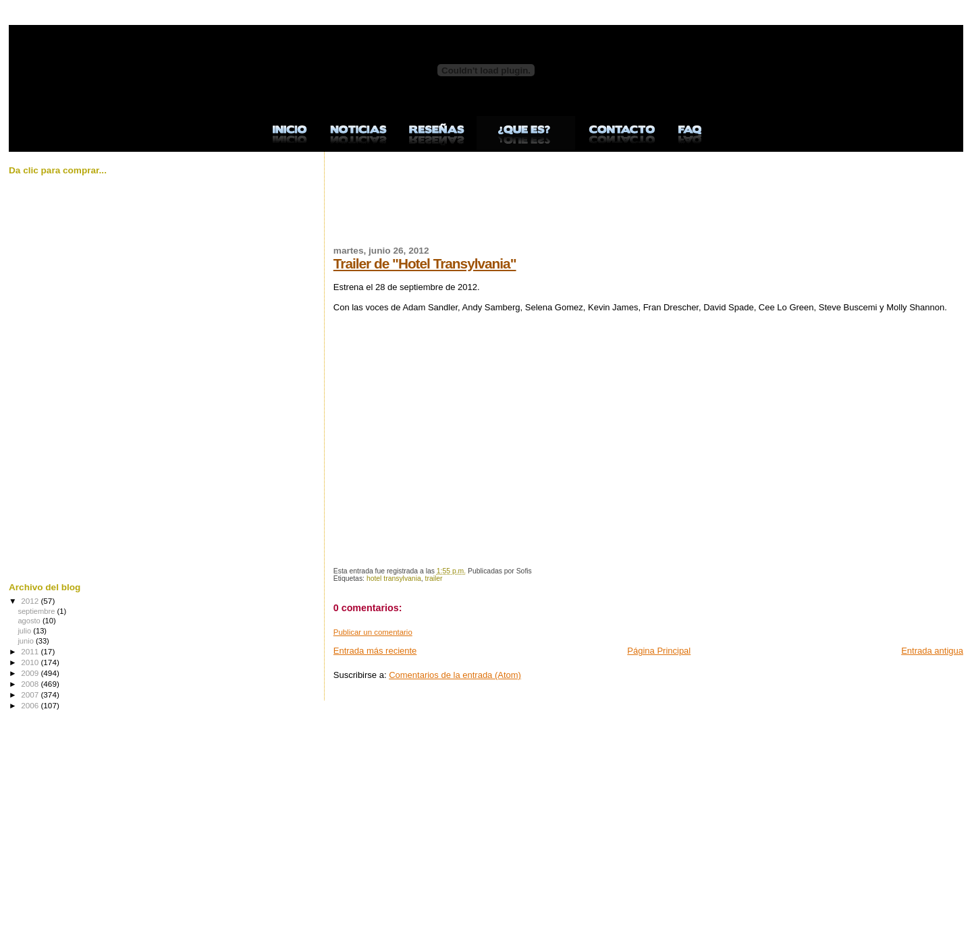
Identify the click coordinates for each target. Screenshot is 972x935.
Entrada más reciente (375, 651)
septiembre (37, 611)
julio (25, 631)
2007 (30, 694)
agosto (30, 621)
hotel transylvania (394, 578)
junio (27, 641)
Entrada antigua (932, 651)
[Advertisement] (579, 206)
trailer (434, 578)
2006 (30, 705)
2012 (30, 600)
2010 (30, 662)
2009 (30, 673)
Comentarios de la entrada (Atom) (455, 675)
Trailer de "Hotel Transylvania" (424, 263)
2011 (30, 651)
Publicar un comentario (372, 632)
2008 (30, 683)
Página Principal (659, 651)
